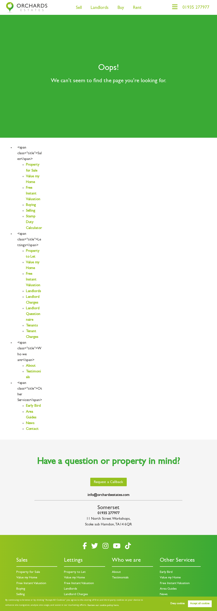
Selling (30, 211)
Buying (31, 205)
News (30, 423)
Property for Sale (28, 572)
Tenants (32, 326)
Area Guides (168, 589)
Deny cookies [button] (177, 604)
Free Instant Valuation (33, 193)
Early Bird (33, 406)
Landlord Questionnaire (33, 314)
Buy (120, 8)
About (31, 366)
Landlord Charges (76, 594)
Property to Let (75, 572)
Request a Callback (108, 482)
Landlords (99, 8)
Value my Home (26, 577)
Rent (137, 8)
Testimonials (120, 577)
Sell (79, 8)
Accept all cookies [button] (199, 604)
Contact (32, 429)
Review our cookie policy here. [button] (103, 605)
